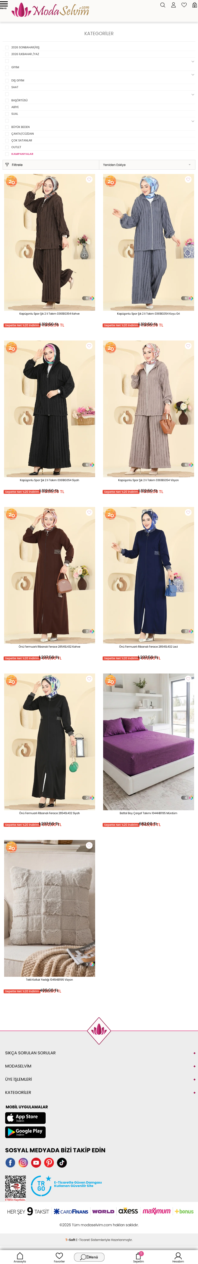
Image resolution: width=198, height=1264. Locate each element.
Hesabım (178, 1257)
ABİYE (15, 107)
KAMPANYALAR (22, 154)
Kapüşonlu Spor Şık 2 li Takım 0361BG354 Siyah (49, 480)
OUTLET (16, 147)
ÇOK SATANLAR (21, 140)
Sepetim (138, 1257)
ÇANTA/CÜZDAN (22, 134)
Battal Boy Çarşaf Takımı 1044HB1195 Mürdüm (148, 813)
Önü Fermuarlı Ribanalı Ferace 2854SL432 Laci (148, 647)
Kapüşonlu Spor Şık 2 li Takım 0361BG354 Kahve (49, 314)
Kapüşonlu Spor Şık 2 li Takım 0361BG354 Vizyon (148, 480)
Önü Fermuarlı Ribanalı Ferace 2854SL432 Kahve (49, 647)
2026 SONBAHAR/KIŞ (25, 47)
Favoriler (59, 1257)
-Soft (70, 1240)
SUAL (14, 114)
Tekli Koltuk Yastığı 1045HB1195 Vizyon (49, 980)
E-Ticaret (83, 1240)
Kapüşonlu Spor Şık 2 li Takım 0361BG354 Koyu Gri (148, 314)
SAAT (14, 87)
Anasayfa (20, 1257)
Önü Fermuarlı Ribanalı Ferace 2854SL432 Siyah (49, 813)
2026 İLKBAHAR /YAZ (25, 54)
